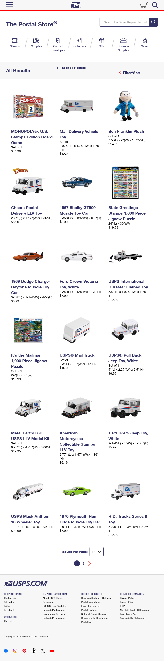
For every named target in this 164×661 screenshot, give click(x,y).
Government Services (54, 614)
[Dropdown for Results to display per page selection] (97, 551)
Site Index (9, 602)
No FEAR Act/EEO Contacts (134, 610)
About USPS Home (52, 598)
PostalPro (86, 622)
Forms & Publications (54, 610)
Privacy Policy (127, 598)
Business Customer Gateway (96, 598)
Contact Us (10, 598)
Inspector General (90, 606)
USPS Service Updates (54, 606)
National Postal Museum (94, 614)
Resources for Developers (94, 618)
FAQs (7, 606)
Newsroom (48, 602)
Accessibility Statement (132, 618)
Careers (8, 621)
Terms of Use (126, 602)
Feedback (9, 610)
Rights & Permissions (54, 618)
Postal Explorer (89, 610)
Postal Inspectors (90, 602)
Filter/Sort (131, 72)
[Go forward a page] (89, 563)
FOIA (122, 606)
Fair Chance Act (128, 614)
